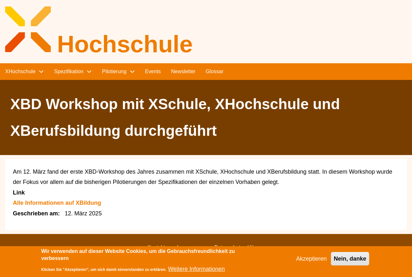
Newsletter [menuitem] (183, 71)
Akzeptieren (311, 261)
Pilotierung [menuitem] (114, 71)
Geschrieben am (35, 213)
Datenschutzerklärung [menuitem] (239, 247)
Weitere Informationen (196, 271)
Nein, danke (350, 261)
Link (19, 192)
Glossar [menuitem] (214, 71)
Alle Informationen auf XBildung (57, 203)
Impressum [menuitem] (189, 247)
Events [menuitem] (153, 71)
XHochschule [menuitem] (20, 71)
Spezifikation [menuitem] (68, 71)
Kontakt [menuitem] (156, 247)
